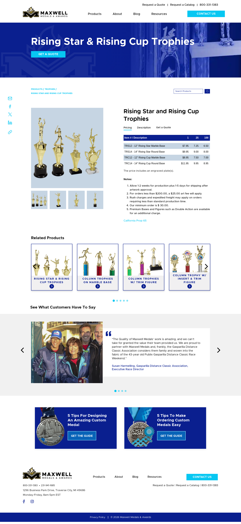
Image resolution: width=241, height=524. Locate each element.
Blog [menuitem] (136, 14)
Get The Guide (82, 436)
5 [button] (127, 304)
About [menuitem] (117, 14)
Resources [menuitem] (159, 14)
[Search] (188, 91)
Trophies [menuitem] (50, 89)
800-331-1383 (30, 487)
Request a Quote (163, 487)
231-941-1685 (48, 487)
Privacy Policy (97, 519)
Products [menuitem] (94, 14)
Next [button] (230, 270)
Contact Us (206, 13)
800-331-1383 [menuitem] (209, 5)
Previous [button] (10, 270)
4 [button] (124, 304)
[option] (67, 148)
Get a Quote (48, 54)
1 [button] (114, 304)
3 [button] (120, 304)
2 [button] (117, 304)
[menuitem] (153, 5)
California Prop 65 (135, 220)
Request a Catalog (187, 487)
